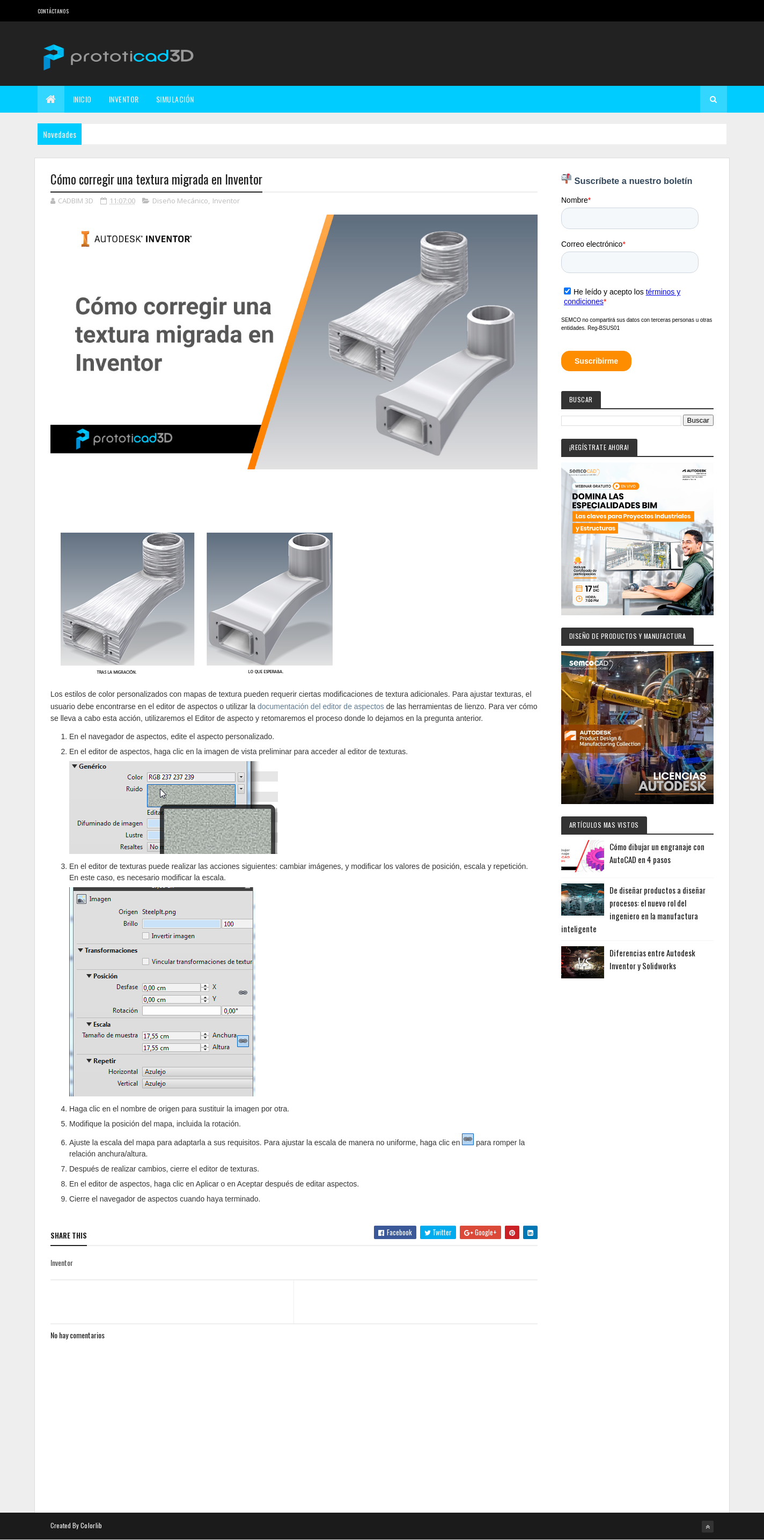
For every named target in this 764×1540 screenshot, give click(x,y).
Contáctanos (53, 11)
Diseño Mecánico (180, 200)
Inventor (124, 99)
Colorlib (91, 1525)
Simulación (175, 99)
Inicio (82, 99)
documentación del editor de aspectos (321, 706)
